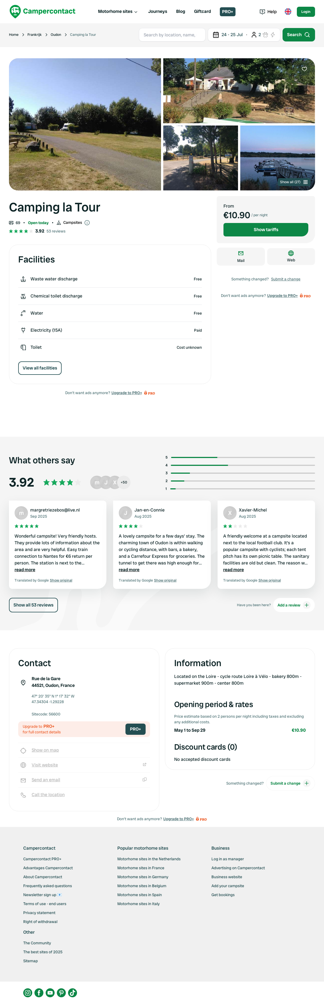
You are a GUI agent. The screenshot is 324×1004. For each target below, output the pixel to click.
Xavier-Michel (253, 510)
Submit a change (285, 279)
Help (268, 12)
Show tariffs (266, 230)
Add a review (294, 605)
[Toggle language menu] (288, 11)
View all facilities (40, 368)
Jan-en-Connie (149, 510)
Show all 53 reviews (33, 605)
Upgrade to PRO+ (126, 392)
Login (306, 11)
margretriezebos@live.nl (55, 510)
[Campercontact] (42, 11)
